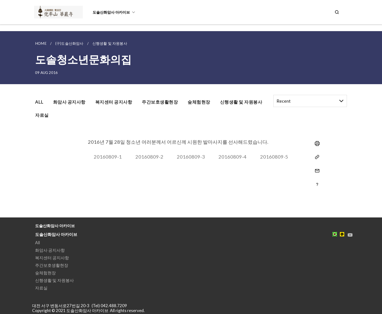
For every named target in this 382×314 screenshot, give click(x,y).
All (37, 242)
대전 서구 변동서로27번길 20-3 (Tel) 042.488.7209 (81, 305)
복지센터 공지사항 (52, 257)
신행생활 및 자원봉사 (54, 280)
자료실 (41, 287)
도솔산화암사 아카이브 (111, 12)
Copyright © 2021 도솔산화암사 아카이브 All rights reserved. (88, 310)
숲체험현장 (45, 272)
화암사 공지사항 (50, 250)
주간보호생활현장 (51, 265)
